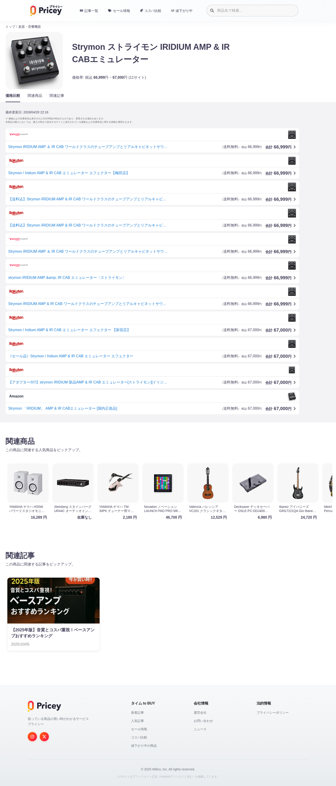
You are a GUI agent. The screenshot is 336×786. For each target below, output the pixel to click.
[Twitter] (44, 736)
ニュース (200, 729)
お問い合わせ (203, 721)
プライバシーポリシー (273, 712)
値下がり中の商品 (144, 745)
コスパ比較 (139, 737)
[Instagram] (32, 736)
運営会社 (200, 712)
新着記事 (137, 712)
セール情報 (139, 729)
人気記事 (137, 721)
